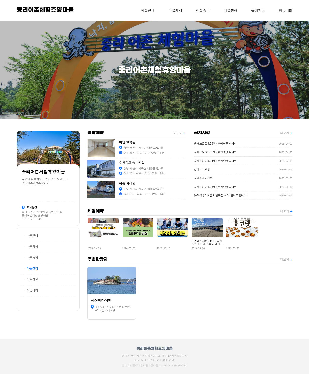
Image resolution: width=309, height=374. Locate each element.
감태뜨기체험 (243, 169)
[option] (154, 70)
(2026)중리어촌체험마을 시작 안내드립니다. (243, 195)
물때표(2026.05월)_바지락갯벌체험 (243, 152)
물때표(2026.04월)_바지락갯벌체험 (243, 161)
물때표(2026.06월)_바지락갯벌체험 (243, 143)
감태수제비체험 (243, 178)
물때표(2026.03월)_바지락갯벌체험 (243, 186)
